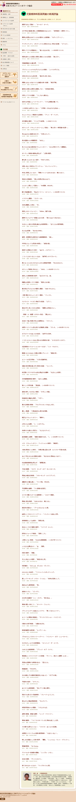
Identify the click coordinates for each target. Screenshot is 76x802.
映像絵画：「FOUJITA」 (29, 669)
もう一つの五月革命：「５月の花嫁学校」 (35, 359)
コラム (4, 44)
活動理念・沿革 (6, 14)
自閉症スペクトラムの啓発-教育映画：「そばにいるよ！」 (40, 733)
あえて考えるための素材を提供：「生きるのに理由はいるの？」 (42, 456)
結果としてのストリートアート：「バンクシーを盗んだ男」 (40, 514)
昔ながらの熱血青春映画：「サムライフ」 (35, 701)
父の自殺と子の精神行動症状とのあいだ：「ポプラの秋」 (40, 675)
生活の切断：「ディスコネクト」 (32, 759)
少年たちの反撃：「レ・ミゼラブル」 (33, 424)
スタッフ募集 (5, 65)
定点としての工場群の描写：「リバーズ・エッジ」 (38, 527)
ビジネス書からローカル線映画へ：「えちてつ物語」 (38, 495)
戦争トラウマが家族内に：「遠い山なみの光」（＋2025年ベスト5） (43, 50)
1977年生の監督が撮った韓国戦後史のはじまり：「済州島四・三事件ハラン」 (46, 31)
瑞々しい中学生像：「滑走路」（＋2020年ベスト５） (38, 385)
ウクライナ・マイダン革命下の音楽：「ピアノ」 (37, 301)
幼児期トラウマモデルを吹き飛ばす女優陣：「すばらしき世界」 (42, 372)
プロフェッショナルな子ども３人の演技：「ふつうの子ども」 (41, 69)
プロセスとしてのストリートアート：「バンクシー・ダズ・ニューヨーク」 (45, 636)
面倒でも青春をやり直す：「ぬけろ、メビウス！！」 (38, 250)
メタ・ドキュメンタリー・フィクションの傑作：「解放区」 (40, 443)
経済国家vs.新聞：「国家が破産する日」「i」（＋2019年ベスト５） (43, 437)
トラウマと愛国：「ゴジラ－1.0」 (32, 198)
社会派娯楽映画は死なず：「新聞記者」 (34, 462)
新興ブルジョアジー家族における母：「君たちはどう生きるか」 (42, 218)
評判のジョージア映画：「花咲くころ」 (34, 533)
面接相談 (4, 32)
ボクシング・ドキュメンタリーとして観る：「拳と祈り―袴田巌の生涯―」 (45, 127)
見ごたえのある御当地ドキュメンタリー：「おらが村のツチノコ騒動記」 (44, 147)
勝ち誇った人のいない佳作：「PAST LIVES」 (36, 160)
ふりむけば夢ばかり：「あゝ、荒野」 (33, 546)
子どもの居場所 (6, 35)
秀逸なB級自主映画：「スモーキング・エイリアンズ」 (39, 475)
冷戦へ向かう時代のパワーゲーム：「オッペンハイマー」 (40, 166)
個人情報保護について (8, 62)
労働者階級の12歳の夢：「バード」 (33, 63)
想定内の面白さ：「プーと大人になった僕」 (35, 508)
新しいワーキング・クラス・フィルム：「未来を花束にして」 (41, 578)
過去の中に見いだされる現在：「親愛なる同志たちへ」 (39, 308)
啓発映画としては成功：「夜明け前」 (33, 520)
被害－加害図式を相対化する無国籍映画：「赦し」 (38, 237)
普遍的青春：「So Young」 (30, 746)
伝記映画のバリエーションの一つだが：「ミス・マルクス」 (40, 346)
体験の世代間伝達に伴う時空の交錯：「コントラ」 (38, 366)
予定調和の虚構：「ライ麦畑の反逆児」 (34, 488)
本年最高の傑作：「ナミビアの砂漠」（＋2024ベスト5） (39, 121)
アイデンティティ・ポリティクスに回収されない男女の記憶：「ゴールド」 (45, 44)
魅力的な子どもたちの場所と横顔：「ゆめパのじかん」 (39, 289)
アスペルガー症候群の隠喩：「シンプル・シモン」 (38, 752)
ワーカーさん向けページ (8, 102)
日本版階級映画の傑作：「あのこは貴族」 (35, 379)
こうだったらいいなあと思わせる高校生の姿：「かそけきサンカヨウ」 (44, 340)
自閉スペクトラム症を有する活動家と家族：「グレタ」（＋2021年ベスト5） (46, 327)
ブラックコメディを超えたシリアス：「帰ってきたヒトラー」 (41, 611)
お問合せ (4, 68)
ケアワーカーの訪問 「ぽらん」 (7, 24)
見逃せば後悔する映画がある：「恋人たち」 (35, 662)
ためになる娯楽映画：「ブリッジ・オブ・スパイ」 (38, 649)
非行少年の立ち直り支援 (8, 28)
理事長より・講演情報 (8, 17)
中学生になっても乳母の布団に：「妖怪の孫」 (36, 243)
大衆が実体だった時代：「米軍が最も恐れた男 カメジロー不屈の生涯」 (44, 450)
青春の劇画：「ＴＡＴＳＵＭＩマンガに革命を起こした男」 (40, 720)
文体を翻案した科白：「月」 (31, 205)
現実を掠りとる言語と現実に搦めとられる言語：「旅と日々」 (41, 57)
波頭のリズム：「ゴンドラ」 (31, 591)
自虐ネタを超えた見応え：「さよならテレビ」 (36, 430)
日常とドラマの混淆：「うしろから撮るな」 (35, 95)
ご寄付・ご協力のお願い (8, 56)
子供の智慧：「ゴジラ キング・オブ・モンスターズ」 (39, 469)
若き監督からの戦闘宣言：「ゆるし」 (33, 140)
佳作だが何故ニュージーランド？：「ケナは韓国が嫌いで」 (40, 102)
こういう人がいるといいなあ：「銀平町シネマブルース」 (40, 256)
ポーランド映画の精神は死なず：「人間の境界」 (37, 153)
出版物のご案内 (6, 59)
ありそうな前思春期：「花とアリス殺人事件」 (36, 688)
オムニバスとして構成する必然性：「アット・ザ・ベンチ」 (40, 115)
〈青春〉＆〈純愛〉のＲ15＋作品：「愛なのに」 (37, 314)
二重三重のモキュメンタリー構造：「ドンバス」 (37, 295)
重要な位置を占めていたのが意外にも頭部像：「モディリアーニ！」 (43, 37)
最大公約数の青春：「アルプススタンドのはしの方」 (38, 404)
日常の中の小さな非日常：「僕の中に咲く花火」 (37, 76)
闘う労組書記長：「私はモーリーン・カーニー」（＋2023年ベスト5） (44, 192)
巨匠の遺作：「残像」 (29, 553)
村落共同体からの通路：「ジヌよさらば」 (35, 707)
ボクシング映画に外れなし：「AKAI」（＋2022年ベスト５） (41, 269)
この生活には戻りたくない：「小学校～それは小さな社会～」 (41, 108)
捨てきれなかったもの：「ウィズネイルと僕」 (36, 765)
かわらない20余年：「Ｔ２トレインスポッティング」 (38, 572)
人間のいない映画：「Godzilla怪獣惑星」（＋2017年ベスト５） (42, 540)
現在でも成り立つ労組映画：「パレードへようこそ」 (38, 694)
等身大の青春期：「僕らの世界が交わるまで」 (36, 179)
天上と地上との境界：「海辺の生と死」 (34, 559)
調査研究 (4, 41)
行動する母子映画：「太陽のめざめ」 (33, 624)
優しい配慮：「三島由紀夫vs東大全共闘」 (35, 411)
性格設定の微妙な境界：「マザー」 (33, 398)
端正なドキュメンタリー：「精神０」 (33, 417)
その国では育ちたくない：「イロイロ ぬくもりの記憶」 (40, 727)
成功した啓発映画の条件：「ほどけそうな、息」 (37, 276)
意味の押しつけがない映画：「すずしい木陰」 (36, 392)
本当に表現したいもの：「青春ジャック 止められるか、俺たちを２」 (43, 172)
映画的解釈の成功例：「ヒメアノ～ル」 (34, 630)
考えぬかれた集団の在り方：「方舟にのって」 (36, 134)
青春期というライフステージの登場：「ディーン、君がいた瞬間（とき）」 (45, 656)
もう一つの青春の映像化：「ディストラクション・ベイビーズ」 (42, 617)
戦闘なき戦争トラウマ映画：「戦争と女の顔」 (36, 282)
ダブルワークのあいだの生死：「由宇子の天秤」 (37, 334)
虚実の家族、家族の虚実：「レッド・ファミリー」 (38, 714)
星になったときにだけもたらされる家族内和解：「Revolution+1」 (43, 263)
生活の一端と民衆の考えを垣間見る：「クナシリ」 (38, 321)
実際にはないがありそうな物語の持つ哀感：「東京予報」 (40, 82)
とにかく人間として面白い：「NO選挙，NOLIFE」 (38, 185)
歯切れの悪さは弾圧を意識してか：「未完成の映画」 (38, 89)
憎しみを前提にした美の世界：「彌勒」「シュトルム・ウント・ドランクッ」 (46, 740)
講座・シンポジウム (7, 38)
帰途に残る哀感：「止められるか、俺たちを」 (36, 501)
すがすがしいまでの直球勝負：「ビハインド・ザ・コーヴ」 (40, 643)
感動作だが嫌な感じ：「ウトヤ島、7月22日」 (36, 482)
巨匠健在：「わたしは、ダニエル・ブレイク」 (36, 566)
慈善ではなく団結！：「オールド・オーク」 (35, 24)
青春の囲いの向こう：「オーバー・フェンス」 (36, 604)
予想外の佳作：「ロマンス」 (31, 682)
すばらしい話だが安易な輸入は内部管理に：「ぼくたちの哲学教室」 (43, 224)
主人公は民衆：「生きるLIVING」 (32, 230)
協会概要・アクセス (7, 52)
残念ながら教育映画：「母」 (31, 585)
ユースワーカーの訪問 (8, 20)
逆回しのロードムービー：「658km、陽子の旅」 (37, 211)
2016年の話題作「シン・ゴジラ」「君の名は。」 (37, 598)
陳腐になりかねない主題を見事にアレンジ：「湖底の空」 (40, 353)
